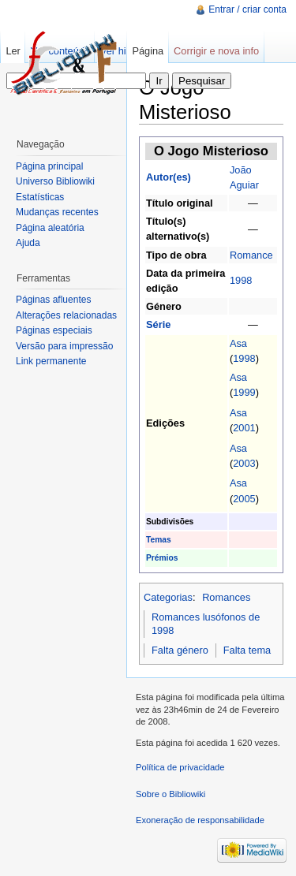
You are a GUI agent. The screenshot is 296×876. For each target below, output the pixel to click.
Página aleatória (50, 227)
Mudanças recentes (57, 212)
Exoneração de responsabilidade (200, 820)
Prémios (162, 558)
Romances (226, 597)
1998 (241, 280)
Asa (238, 343)
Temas (158, 539)
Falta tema (247, 650)
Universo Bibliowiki (55, 181)
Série (158, 324)
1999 (244, 392)
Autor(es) (168, 177)
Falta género (180, 650)
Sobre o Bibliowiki (170, 794)
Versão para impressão (64, 346)
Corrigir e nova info (216, 51)
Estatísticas (40, 197)
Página (147, 51)
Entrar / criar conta (247, 9)
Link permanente (51, 361)
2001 (244, 428)
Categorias (168, 597)
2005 (244, 499)
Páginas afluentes (53, 299)
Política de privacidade (180, 767)
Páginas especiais (54, 330)
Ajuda (28, 242)
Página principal (49, 166)
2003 (244, 463)
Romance (251, 255)
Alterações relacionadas (66, 315)
